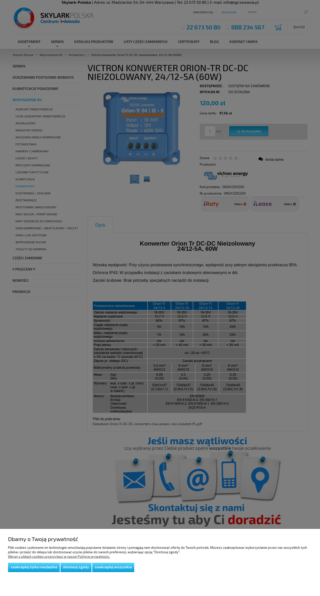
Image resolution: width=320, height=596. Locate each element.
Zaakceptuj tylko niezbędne (33, 567)
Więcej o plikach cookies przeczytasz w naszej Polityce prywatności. (59, 557)
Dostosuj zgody (76, 567)
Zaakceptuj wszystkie (113, 567)
